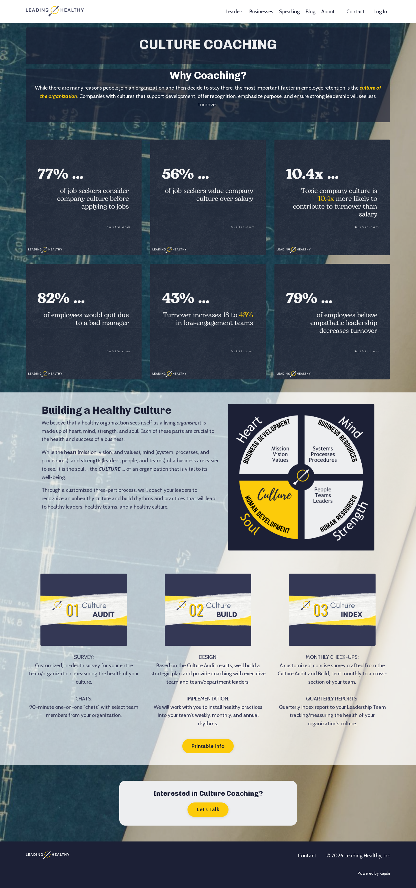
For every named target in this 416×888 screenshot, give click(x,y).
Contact (355, 11)
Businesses (261, 11)
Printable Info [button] (208, 746)
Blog (310, 11)
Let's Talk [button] (208, 809)
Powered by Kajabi (374, 873)
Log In (380, 11)
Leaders (235, 11)
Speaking (289, 11)
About (328, 11)
